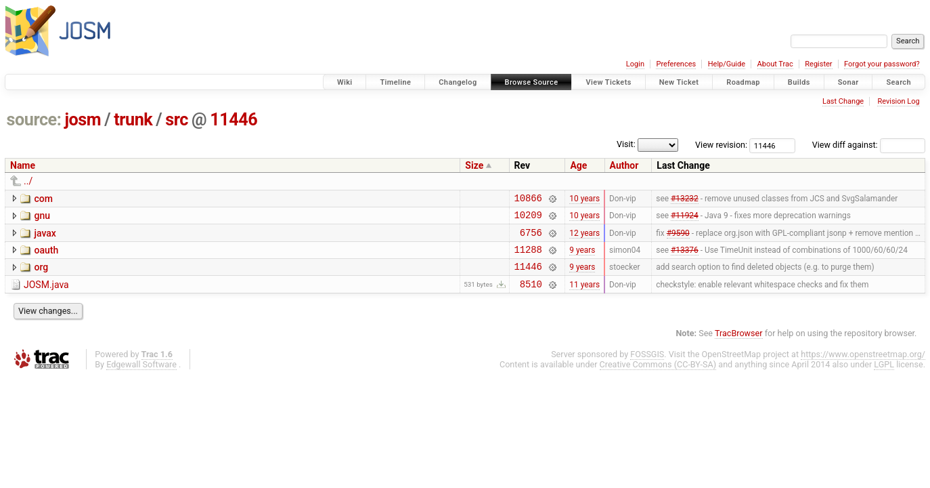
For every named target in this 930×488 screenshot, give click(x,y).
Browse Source (531, 82)
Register (818, 64)
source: (34, 119)
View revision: (721, 145)
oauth (46, 256)
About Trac (775, 64)
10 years (584, 199)
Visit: (626, 144)
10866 (528, 199)
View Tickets (608, 82)
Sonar (848, 82)
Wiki (345, 82)
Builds (799, 82)
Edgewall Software (141, 376)
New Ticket (679, 82)
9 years (582, 257)
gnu (42, 217)
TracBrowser (739, 345)
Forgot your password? (882, 64)
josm (82, 119)
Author (624, 165)
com (43, 198)
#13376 (685, 257)
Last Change (843, 101)
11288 (528, 257)
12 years (584, 238)
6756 (531, 238)
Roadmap (743, 82)
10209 (528, 218)
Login (635, 64)
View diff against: (868, 145)
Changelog (458, 82)
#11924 (685, 219)
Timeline (395, 82)
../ (28, 181)
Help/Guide (726, 64)
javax (45, 237)
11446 (233, 119)
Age (578, 165)
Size (474, 165)
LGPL (884, 376)
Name (22, 165)
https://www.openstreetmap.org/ (863, 366)
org (41, 275)
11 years (584, 295)
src (176, 119)
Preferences (676, 64)
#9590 (678, 238)
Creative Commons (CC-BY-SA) (658, 376)
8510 (531, 295)
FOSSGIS (647, 366)
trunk (133, 119)
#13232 (685, 199)
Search (898, 82)
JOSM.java (46, 294)
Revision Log (898, 101)
